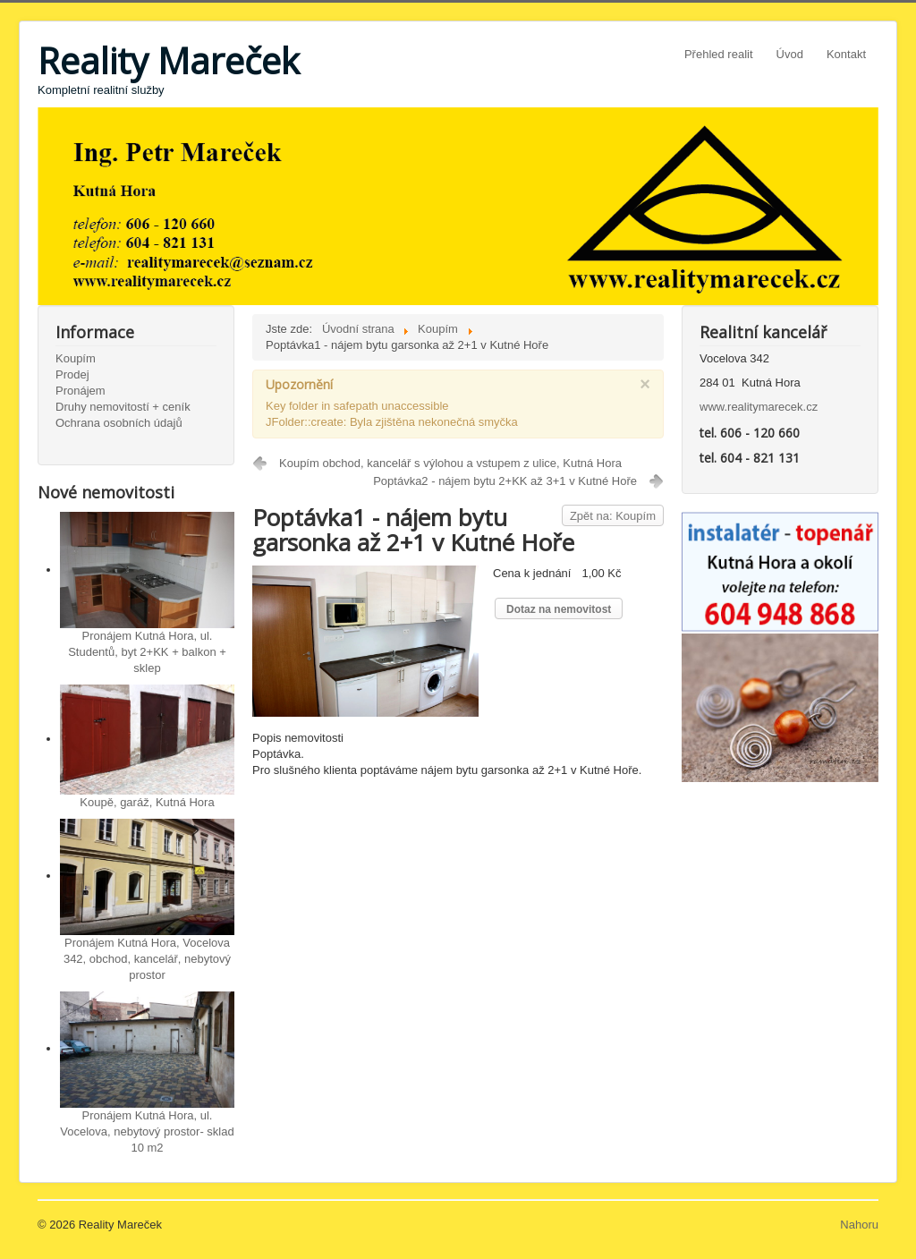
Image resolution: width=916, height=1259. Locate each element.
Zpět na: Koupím (613, 516)
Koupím (75, 358)
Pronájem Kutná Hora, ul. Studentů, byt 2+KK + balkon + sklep (147, 652)
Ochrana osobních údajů (118, 423)
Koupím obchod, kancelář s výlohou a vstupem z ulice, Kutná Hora (450, 463)
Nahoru (859, 1224)
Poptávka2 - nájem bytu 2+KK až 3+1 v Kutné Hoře (505, 481)
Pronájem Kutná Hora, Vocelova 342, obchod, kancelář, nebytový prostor (147, 959)
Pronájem (80, 390)
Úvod (789, 54)
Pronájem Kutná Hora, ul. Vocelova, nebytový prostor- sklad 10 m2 (146, 1131)
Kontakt (846, 54)
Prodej (72, 374)
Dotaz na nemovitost (558, 609)
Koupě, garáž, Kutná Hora (147, 802)
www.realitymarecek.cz (759, 406)
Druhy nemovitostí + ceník (123, 406)
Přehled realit (718, 54)
